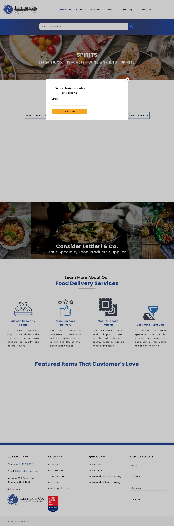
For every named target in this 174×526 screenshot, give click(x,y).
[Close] (127, 79)
